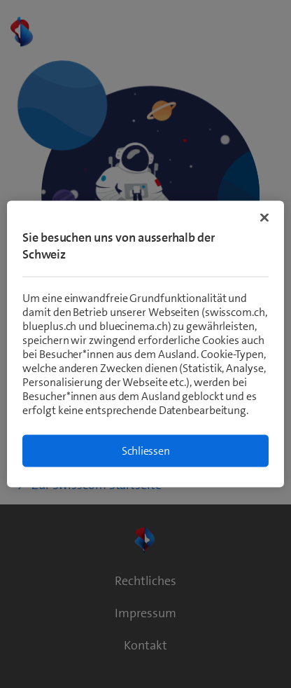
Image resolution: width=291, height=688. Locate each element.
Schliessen (146, 450)
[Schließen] (264, 217)
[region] (145, 344)
